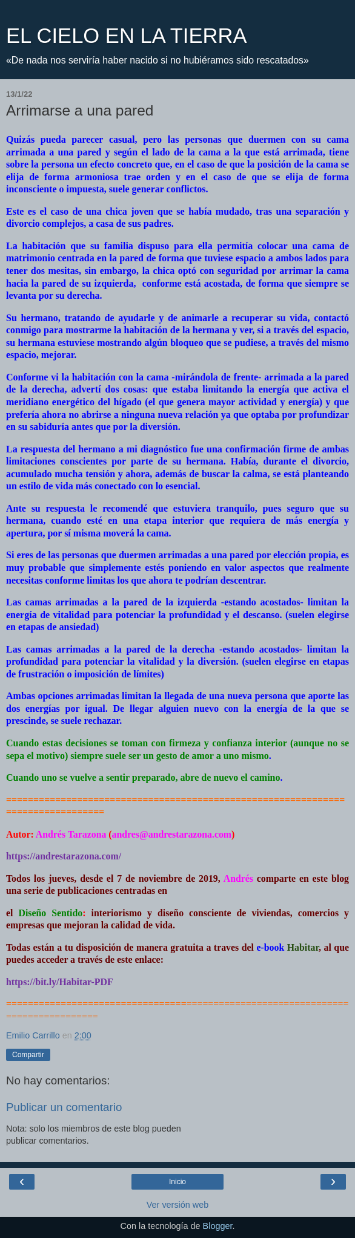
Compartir (28, 1055)
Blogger (218, 1226)
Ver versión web (177, 1205)
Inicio (177, 1182)
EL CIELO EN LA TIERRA (126, 35)
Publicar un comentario (64, 1107)
